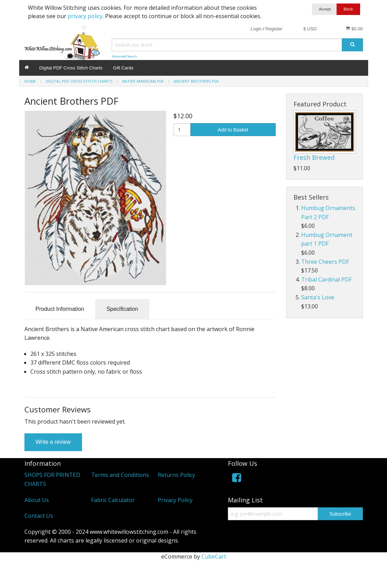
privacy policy (85, 16)
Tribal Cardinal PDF (326, 279)
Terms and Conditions (120, 475)
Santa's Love (317, 297)
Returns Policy (176, 475)
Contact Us (38, 516)
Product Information (60, 309)
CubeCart (213, 556)
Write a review (53, 442)
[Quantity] (182, 129)
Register (274, 28)
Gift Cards (123, 67)
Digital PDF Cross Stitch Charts (71, 67)
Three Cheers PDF (325, 262)
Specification (122, 309)
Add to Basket (233, 130)
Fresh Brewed (314, 157)
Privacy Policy (175, 500)
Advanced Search (124, 56)
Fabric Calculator (113, 500)
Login (256, 28)
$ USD (310, 28)
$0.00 (354, 28)
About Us (36, 500)
